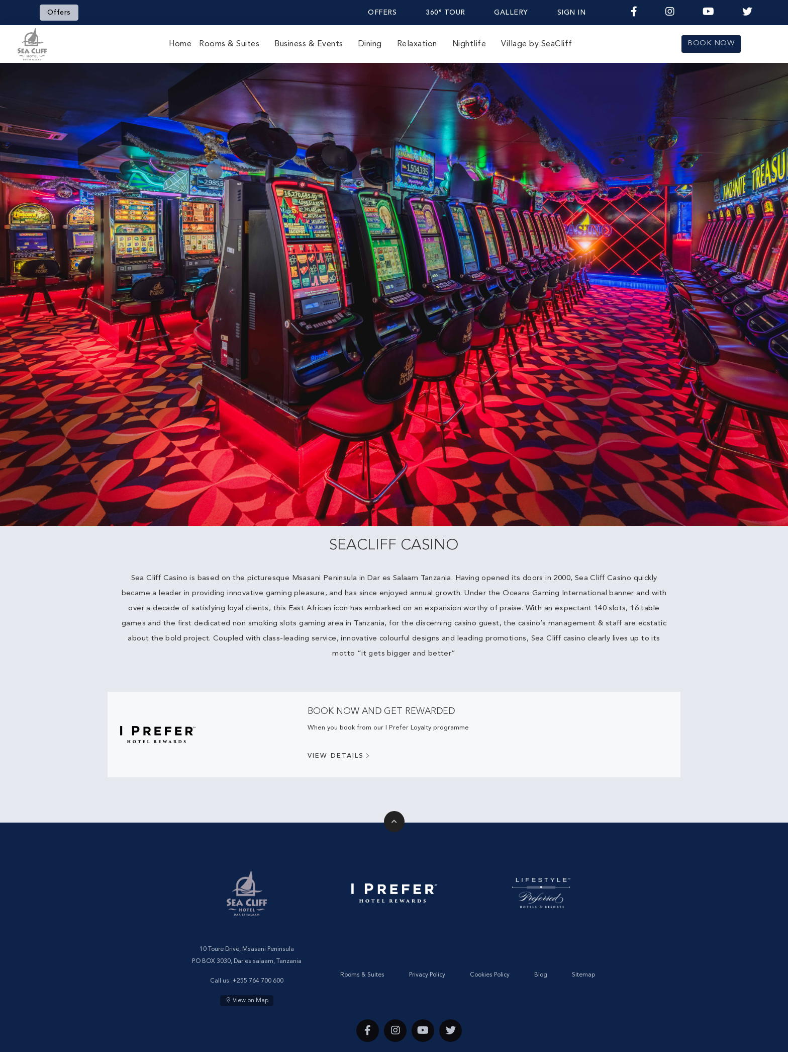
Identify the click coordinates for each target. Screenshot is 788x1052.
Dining (370, 44)
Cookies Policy (490, 975)
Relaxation (417, 44)
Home (180, 44)
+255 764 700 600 (257, 981)
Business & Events (308, 44)
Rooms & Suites (229, 44)
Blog (540, 975)
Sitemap (583, 975)
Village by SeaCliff (536, 44)
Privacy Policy (427, 975)
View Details (339, 756)
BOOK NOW (710, 43)
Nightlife (469, 44)
